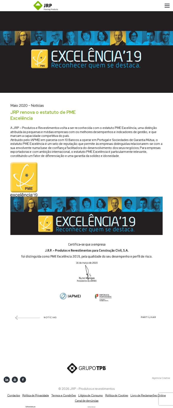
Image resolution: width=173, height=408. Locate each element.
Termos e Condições (63, 395)
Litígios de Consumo (90, 395)
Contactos (13, 395)
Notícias (36, 317)
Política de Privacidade (35, 395)
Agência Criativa (161, 378)
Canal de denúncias (86, 400)
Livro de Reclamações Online (148, 395)
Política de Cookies (116, 395)
